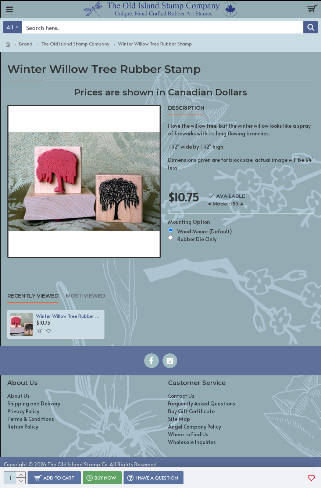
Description (186, 108)
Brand (25, 43)
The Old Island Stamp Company (75, 43)
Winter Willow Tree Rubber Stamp (68, 316)
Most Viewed (85, 296)
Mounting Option (189, 221)
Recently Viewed (32, 296)
